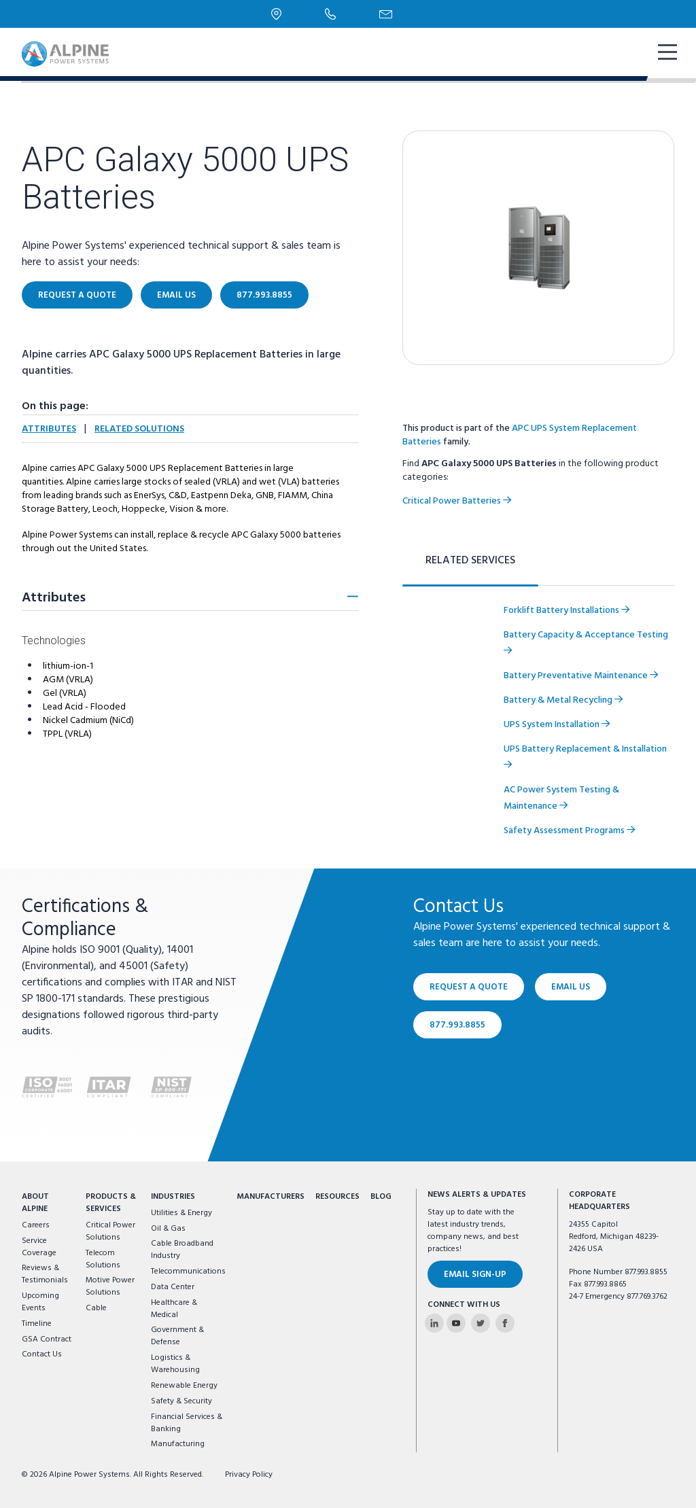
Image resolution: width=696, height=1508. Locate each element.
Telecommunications (188, 1271)
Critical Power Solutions (110, 1231)
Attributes (49, 429)
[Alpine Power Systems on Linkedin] (434, 1323)
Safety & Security (181, 1401)
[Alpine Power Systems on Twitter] (480, 1323)
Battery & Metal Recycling (563, 700)
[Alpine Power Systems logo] (65, 54)
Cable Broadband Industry (182, 1250)
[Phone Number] (330, 13)
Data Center (172, 1287)
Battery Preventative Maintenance (581, 676)
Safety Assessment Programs (569, 831)
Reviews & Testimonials (45, 1274)
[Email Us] (385, 14)
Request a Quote (77, 295)
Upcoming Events (40, 1302)
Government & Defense (177, 1336)
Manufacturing (178, 1444)
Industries (173, 1197)
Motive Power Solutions (110, 1286)
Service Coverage (39, 1247)
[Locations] (276, 14)
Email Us (176, 295)
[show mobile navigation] (666, 53)
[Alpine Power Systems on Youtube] (456, 1323)
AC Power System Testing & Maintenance (561, 798)
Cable (96, 1308)
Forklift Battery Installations (566, 610)
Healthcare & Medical (174, 1309)
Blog (381, 1197)
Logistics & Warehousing (175, 1364)
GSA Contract (46, 1339)
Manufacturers (270, 1197)
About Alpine (35, 1203)
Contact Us (42, 1354)
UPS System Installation (557, 725)
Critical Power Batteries (456, 501)
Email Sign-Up (475, 1274)
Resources (337, 1197)
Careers (36, 1225)
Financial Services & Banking (186, 1423)
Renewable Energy (184, 1385)
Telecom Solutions (103, 1259)
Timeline (37, 1324)
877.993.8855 (264, 295)
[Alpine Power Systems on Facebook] (505, 1323)
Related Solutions (139, 429)
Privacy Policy (249, 1475)
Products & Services (111, 1203)
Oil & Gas (168, 1228)
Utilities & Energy (181, 1213)
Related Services (470, 561)
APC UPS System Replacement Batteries (519, 435)
